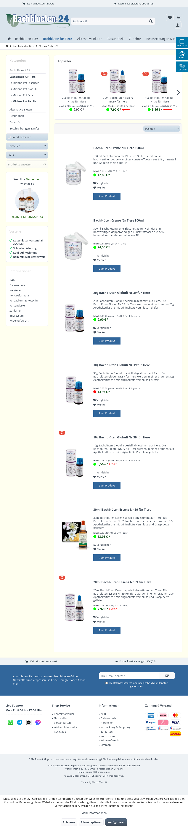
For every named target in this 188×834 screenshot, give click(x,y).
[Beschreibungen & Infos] (163, 39)
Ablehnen (69, 822)
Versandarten (17, 309)
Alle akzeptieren (91, 822)
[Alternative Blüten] (90, 39)
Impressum (16, 319)
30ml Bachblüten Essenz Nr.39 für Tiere (122, 510)
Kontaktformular (19, 299)
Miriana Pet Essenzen (25, 83)
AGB (12, 284)
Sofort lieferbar (21, 141)
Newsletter (61, 718)
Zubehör (14, 122)
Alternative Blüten (20, 109)
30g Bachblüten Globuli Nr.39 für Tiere (121, 365)
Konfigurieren (116, 822)
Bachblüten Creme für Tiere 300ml (118, 220)
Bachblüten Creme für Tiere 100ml (118, 148)
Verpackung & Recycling (24, 304)
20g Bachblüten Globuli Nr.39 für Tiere (76, 99)
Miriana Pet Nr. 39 (24, 101)
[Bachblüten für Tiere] (57, 39)
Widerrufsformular (65, 727)
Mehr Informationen (94, 813)
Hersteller (14, 149)
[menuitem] (178, 17)
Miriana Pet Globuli (24, 89)
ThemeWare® (99, 782)
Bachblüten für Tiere (22, 76)
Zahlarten (15, 314)
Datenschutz (17, 289)
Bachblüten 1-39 (19, 70)
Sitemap (106, 745)
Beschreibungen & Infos (24, 128)
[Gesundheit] (115, 39)
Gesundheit (16, 116)
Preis (11, 158)
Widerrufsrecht (18, 324)
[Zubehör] (135, 39)
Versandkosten (86, 759)
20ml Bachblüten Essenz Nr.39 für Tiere (118, 99)
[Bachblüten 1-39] (26, 39)
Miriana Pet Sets (22, 95)
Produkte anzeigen (27, 168)
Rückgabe (60, 731)
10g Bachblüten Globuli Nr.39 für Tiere (159, 99)
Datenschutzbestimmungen (128, 683)
